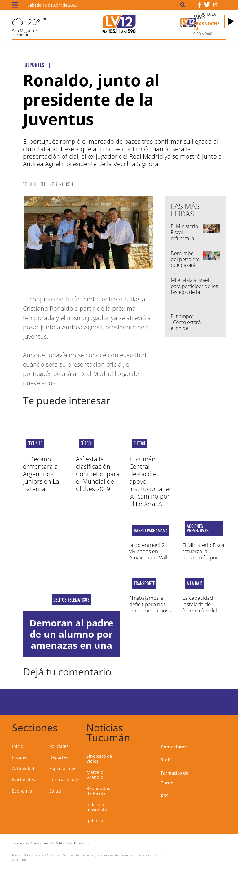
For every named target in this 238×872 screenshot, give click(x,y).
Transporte (144, 583)
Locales (19, 757)
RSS (165, 796)
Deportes (58, 757)
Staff (166, 760)
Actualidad (23, 768)
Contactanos (174, 747)
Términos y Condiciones (31, 843)
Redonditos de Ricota (98, 790)
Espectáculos (62, 768)
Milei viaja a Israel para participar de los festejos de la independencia (194, 289)
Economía (22, 791)
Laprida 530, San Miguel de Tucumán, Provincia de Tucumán (84, 855)
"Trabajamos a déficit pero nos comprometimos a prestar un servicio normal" (151, 610)
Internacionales (65, 780)
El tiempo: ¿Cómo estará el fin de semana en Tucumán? (186, 328)
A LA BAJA (195, 583)
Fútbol (86, 443)
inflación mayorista (96, 807)
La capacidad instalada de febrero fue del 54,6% (199, 607)
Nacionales (23, 780)
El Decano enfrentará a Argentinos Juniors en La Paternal (41, 474)
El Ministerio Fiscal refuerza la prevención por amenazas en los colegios (204, 557)
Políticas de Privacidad (73, 843)
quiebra (94, 821)
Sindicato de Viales (99, 758)
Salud (55, 791)
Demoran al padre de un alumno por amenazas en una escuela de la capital (71, 645)
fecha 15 (35, 443)
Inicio (17, 746)
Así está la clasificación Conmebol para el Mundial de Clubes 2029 (98, 474)
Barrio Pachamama (151, 530)
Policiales (58, 746)
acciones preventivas (198, 528)
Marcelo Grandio (94, 774)
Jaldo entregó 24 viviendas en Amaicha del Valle (149, 551)
